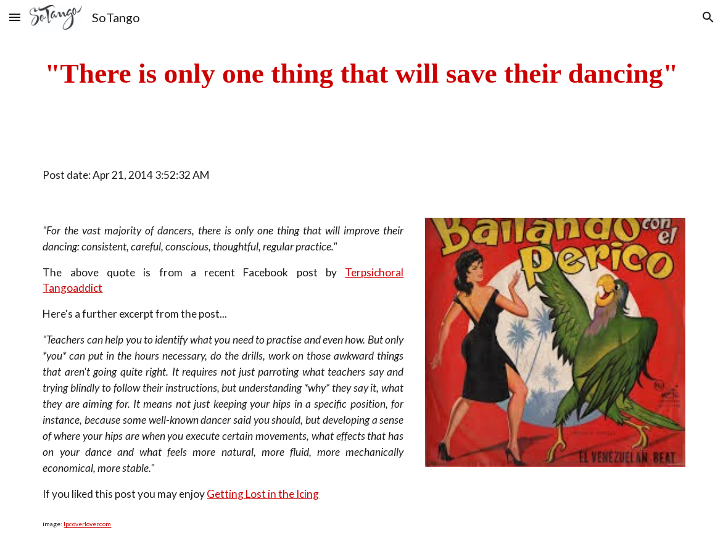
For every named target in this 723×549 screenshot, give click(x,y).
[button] (15, 17)
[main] (361, 73)
